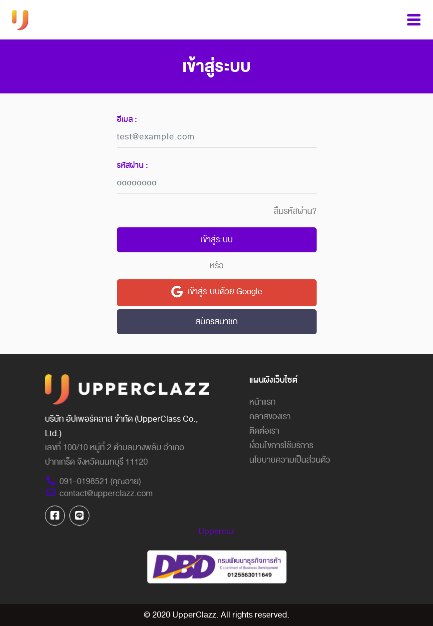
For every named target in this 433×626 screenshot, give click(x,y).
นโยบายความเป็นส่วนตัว (289, 460)
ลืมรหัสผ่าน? (295, 211)
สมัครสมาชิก (216, 321)
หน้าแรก (262, 402)
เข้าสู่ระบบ (217, 239)
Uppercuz (216, 531)
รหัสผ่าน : (132, 165)
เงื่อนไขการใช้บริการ (281, 445)
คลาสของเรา (270, 416)
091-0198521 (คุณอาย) (93, 481)
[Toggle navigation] (413, 20)
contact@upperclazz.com (99, 493)
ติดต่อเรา (264, 431)
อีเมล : (127, 119)
